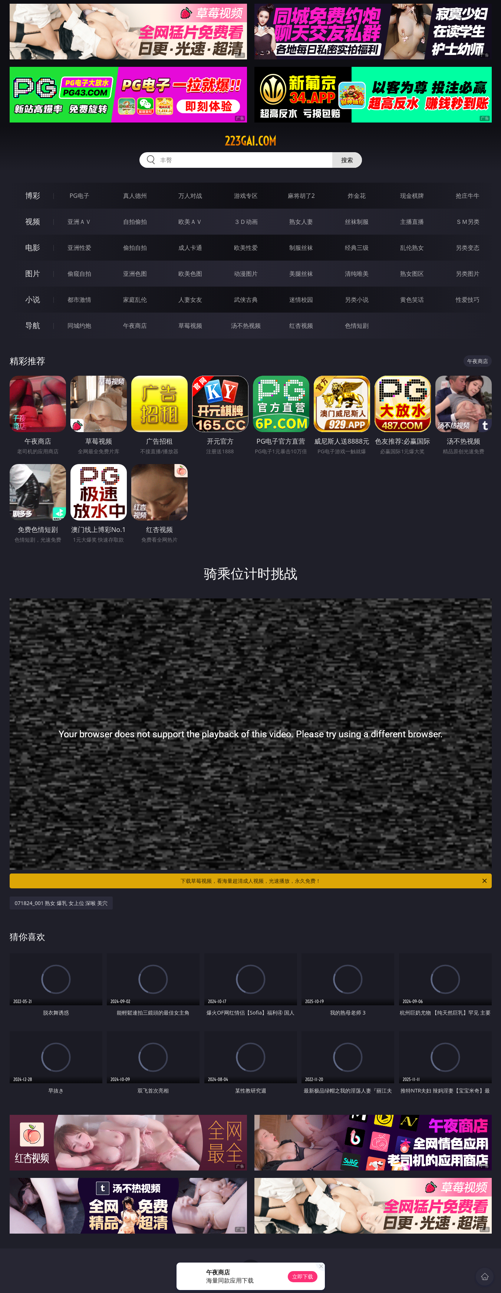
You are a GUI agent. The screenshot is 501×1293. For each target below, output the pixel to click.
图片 (32, 273)
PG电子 (79, 196)
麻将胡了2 (301, 196)
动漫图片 (246, 274)
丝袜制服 (357, 222)
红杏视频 (301, 325)
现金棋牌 (412, 196)
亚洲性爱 (79, 248)
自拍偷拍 (135, 222)
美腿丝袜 (301, 274)
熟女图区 (412, 274)
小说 (32, 299)
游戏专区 (246, 196)
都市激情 (79, 300)
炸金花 (357, 196)
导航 (32, 325)
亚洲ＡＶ (79, 222)
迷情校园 (301, 300)
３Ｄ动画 (246, 222)
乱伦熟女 (412, 248)
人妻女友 (190, 300)
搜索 (347, 160)
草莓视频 (190, 325)
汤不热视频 (246, 325)
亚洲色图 (135, 274)
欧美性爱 (246, 248)
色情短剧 (357, 325)
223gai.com (250, 141)
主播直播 (412, 222)
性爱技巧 (467, 300)
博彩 (32, 195)
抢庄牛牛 (467, 196)
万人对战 (190, 196)
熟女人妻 (301, 222)
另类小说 (357, 300)
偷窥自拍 (79, 274)
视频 (32, 221)
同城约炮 (79, 325)
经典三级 (357, 248)
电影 (32, 247)
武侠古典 (246, 300)
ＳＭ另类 (467, 222)
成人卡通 (190, 248)
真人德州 (135, 196)
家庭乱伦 (135, 300)
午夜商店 (135, 325)
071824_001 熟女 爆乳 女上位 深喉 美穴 (61, 903)
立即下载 (302, 1276)
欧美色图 (190, 274)
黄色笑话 (412, 300)
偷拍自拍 (135, 248)
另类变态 (467, 248)
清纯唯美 (357, 274)
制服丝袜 (301, 248)
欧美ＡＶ (190, 222)
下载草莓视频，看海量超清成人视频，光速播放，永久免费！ (334, 880)
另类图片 (467, 274)
